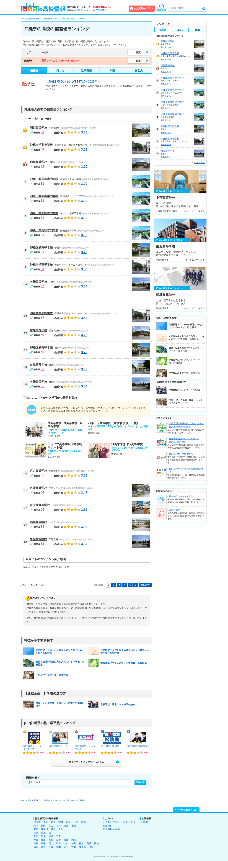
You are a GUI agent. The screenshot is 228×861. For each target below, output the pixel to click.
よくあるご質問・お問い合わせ (119, 822)
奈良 (66, 840)
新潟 (35, 825)
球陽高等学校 (38, 161)
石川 (58, 825)
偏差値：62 (166, 72)
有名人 (139, 70)
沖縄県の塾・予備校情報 (181, 454)
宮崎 (73, 847)
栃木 (51, 832)
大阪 (35, 840)
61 (42, 183)
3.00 (84, 184)
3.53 (84, 149)
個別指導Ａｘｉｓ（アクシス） (32, 747)
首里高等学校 (38, 364)
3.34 (84, 286)
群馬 (43, 832)
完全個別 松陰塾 (110, 746)
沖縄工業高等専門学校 (44, 179)
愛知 (35, 836)
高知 (96, 843)
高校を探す (174, 510)
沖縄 (91, 847)
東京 (35, 829)
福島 (83, 822)
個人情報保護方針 (112, 829)
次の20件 (145, 585)
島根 (43, 843)
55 (42, 369)
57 (42, 286)
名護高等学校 (38, 487)
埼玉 (53, 829)
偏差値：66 (166, 47)
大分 (66, 847)
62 (42, 166)
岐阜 (43, 836)
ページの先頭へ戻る (187, 809)
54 (42, 492)
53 (42, 544)
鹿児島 (82, 847)
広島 (58, 843)
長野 (43, 825)
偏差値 (34, 70)
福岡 (35, 847)
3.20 (84, 166)
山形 (76, 822)
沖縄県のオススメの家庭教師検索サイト (186, 470)
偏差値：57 (166, 157)
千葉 (60, 829)
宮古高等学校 (38, 470)
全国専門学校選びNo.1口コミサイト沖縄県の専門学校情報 (186, 425)
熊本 (58, 847)
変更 (138, 52)
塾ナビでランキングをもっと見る (86, 762)
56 (42, 335)
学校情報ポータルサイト (89, 7)
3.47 (84, 492)
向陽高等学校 (38, 281)
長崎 (51, 847)
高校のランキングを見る (181, 496)
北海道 (36, 822)
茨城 (35, 832)
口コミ (60, 70)
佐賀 (43, 847)
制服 (112, 70)
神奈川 (44, 829)
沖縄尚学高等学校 (41, 144)
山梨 (73, 825)
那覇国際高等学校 (41, 247)
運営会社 (145, 822)
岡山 (51, 843)
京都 (51, 840)
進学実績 (86, 70)
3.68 (84, 132)
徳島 (73, 843)
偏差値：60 (166, 144)
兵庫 (43, 840)
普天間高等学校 (40, 505)
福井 (66, 825)
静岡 (51, 836)
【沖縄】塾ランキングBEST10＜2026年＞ (73, 81)
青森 (45, 822)
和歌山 (74, 840)
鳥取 (35, 843)
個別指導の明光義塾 (137, 746)
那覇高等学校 (38, 522)
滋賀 (58, 840)
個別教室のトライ (58, 746)
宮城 (60, 822)
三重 (58, 836)
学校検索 (140, 782)
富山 (51, 825)
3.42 (84, 527)
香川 (81, 843)
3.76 (84, 252)
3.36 (84, 369)
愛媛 (89, 843)
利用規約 (107, 825)
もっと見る (199, 162)
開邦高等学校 (38, 127)
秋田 (68, 822)
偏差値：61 (166, 84)
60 (42, 269)
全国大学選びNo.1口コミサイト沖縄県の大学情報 (184, 440)
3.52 (84, 510)
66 (42, 132)
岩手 (53, 822)
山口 (66, 843)
